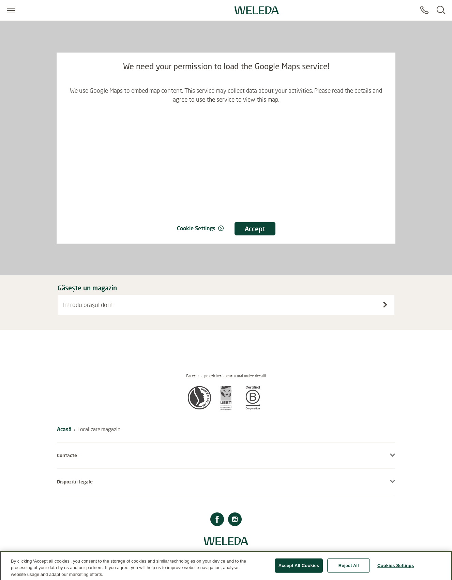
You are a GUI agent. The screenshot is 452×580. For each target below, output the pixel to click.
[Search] (441, 10)
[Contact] (424, 10)
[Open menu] (11, 10)
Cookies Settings (395, 567)
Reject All (348, 567)
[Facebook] (217, 520)
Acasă (64, 429)
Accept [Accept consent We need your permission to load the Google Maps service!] (255, 229)
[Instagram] (235, 520)
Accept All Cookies (298, 567)
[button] (199, 407)
